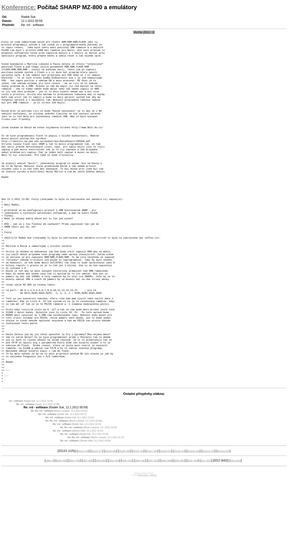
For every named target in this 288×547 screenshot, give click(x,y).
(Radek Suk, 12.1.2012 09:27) (62, 483)
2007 (153, 529)
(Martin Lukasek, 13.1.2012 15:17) (96, 506)
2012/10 (193, 520)
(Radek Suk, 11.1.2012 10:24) (31, 470)
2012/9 (179, 520)
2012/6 (138, 520)
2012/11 (208, 520)
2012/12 (223, 520)
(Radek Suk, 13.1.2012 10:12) (77, 493)
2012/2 (83, 520)
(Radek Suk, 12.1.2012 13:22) (70, 486)
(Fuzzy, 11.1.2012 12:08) (37, 473)
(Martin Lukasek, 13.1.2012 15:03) (88, 496)
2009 (179, 529)
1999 (50, 529)
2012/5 (124, 520)
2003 (101, 529)
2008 (166, 529)
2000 (61, 529)
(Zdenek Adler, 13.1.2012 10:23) (78, 499)
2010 (192, 529)
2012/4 (110, 520)
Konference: (18, 7)
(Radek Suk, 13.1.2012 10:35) (84, 503)
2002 (87, 529)
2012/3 (96, 520)
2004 (114, 529)
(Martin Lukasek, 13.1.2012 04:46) (74, 490)
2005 (127, 529)
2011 (205, 529)
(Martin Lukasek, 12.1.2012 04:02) (59, 480)
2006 (140, 529)
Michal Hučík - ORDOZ (147, 544)
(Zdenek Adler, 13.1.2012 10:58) (85, 509)
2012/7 (151, 520)
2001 (74, 529)
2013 (235, 529)
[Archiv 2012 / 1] (144, 32)
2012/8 (165, 520)
